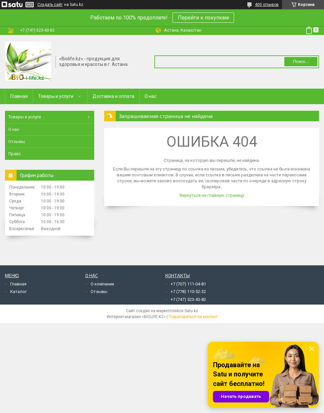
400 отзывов (267, 4)
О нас (150, 96)
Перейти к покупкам (203, 18)
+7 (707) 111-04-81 (188, 283)
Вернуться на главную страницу (212, 195)
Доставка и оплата (113, 96)
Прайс (14, 153)
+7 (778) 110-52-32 (188, 291)
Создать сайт (49, 4)
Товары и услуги (55, 96)
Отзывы (16, 141)
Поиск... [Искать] (301, 61)
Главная (19, 96)
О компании (102, 283)
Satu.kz (191, 311)
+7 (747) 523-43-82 (188, 299)
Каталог (18, 291)
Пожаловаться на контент (193, 316)
